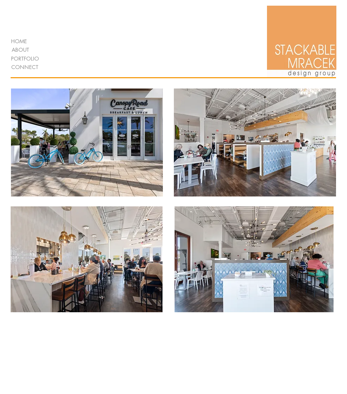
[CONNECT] (25, 67)
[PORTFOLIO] (25, 58)
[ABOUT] (20, 49)
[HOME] (19, 41)
